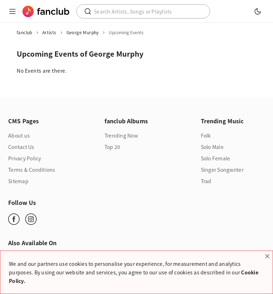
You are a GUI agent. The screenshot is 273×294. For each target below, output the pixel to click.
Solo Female (215, 158)
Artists (49, 32)
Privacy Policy (24, 158)
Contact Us (21, 146)
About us (19, 135)
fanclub (24, 32)
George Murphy (82, 32)
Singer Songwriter (222, 169)
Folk (206, 135)
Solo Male (212, 146)
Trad (206, 181)
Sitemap (18, 181)
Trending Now (121, 135)
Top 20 (113, 146)
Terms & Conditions (31, 169)
